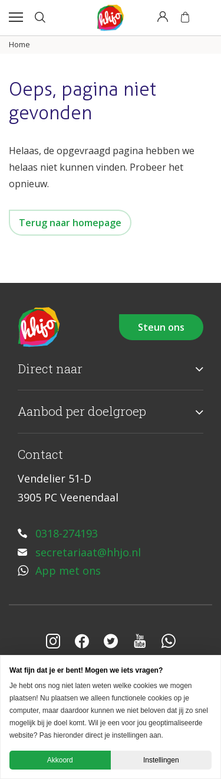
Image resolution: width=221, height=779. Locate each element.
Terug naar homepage (70, 222)
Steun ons (161, 327)
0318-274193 (66, 533)
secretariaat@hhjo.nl (88, 552)
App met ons (68, 570)
